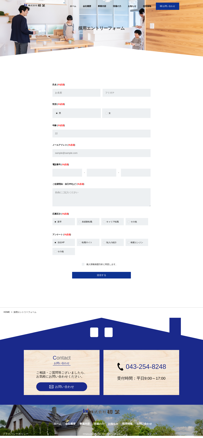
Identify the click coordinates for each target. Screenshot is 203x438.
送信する (101, 277)
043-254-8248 (141, 369)
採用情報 (147, 6)
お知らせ (132, 6)
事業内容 (102, 6)
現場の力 (117, 6)
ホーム (73, 6)
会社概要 (87, 6)
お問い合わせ (167, 6)
